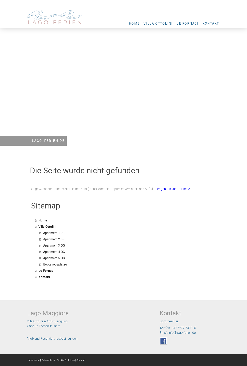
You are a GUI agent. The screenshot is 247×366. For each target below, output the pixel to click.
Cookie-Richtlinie (66, 360)
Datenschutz (48, 360)
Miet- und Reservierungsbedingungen (52, 338)
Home (134, 23)
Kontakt (210, 23)
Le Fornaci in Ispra (47, 326)
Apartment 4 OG (54, 252)
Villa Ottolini (158, 23)
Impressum (33, 360)
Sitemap (80, 360)
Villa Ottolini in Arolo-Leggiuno (47, 321)
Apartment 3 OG (54, 245)
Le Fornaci (187, 23)
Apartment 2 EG (53, 239)
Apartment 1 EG (53, 233)
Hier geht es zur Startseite (172, 189)
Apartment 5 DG (54, 258)
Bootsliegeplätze (55, 264)
